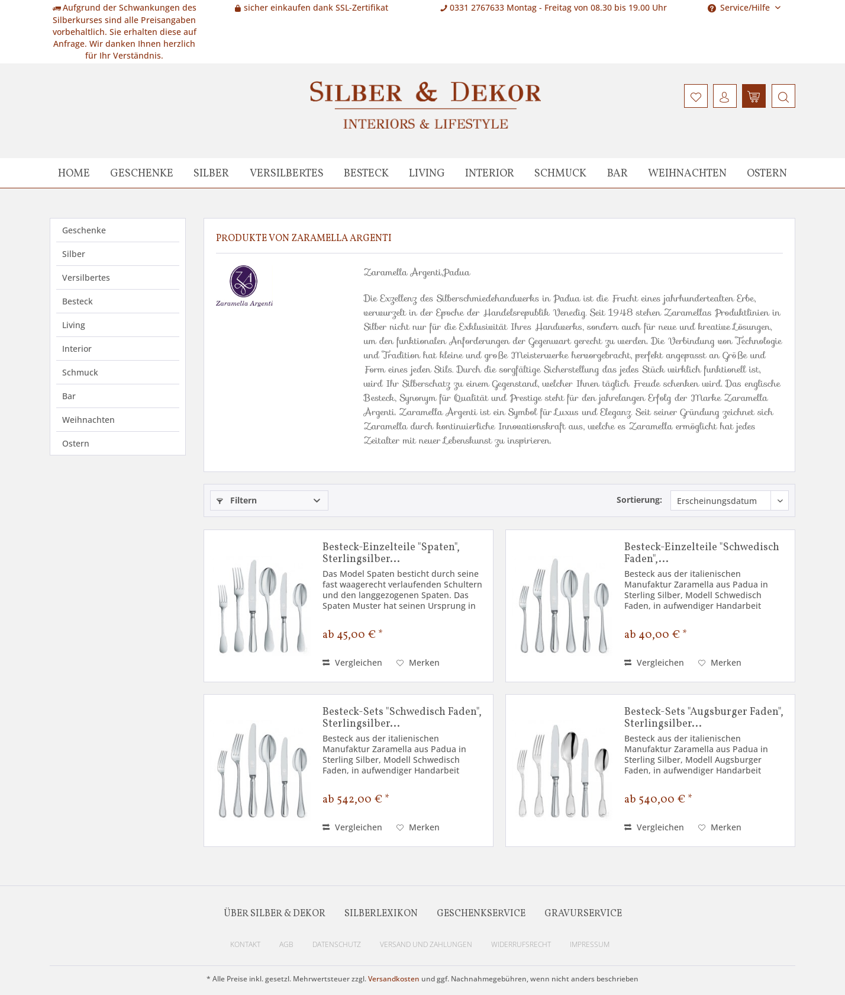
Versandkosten (394, 979)
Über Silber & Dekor (274, 913)
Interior (77, 348)
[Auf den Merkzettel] (418, 663)
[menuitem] (782, 96)
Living (73, 324)
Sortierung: (639, 499)
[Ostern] (766, 173)
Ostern (75, 443)
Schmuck (80, 372)
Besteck (77, 301)
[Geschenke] (142, 173)
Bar (69, 396)
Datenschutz (336, 944)
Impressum (589, 944)
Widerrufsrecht (521, 944)
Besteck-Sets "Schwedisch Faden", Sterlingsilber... (402, 718)
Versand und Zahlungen (426, 944)
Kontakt (245, 944)
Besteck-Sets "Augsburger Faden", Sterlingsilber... (703, 718)
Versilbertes (86, 277)
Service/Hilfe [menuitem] (740, 7)
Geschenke (84, 230)
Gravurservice (583, 913)
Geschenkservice (481, 913)
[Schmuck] (560, 173)
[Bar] (617, 173)
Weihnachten (88, 419)
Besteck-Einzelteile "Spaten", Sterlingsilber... (391, 554)
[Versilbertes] (286, 173)
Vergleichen (352, 662)
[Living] (427, 173)
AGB (286, 944)
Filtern (237, 500)
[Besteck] (366, 173)
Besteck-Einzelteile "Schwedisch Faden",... (701, 554)
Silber (73, 253)
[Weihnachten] (687, 173)
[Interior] (490, 173)
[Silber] (211, 173)
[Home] (74, 173)
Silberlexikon (381, 913)
